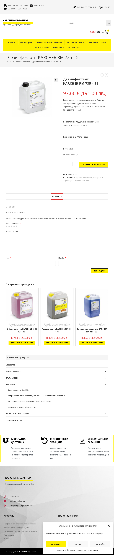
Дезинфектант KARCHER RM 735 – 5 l (47, 61)
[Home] (8, 61)
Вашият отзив (13, 231)
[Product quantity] (70, 164)
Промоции (26, 42)
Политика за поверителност (87, 550)
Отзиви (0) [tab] (57, 196)
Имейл (62, 258)
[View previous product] (102, 75)
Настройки (100, 544)
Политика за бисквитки (66, 550)
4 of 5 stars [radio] (14, 226)
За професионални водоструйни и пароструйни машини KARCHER (22, 325)
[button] (108, 525)
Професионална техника (49, 42)
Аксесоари (58, 47)
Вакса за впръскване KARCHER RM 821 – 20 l (92, 330)
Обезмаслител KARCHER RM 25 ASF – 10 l (22, 330)
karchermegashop (28, 552)
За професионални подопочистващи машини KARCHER (29, 401)
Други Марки (42, 47)
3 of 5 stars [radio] (11, 226)
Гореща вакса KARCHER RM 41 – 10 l (57, 330)
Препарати (73, 47)
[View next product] (106, 75)
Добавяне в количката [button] (22, 343)
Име (8, 258)
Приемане (56, 544)
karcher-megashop (15, 20)
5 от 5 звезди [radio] (16, 226)
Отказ (78, 544)
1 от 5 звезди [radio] (6, 226)
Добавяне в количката (93, 164)
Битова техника (75, 42)
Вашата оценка (13, 224)
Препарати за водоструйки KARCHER (22, 407)
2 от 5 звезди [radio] (9, 226)
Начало (12, 42)
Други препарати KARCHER (18, 390)
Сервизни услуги (97, 42)
